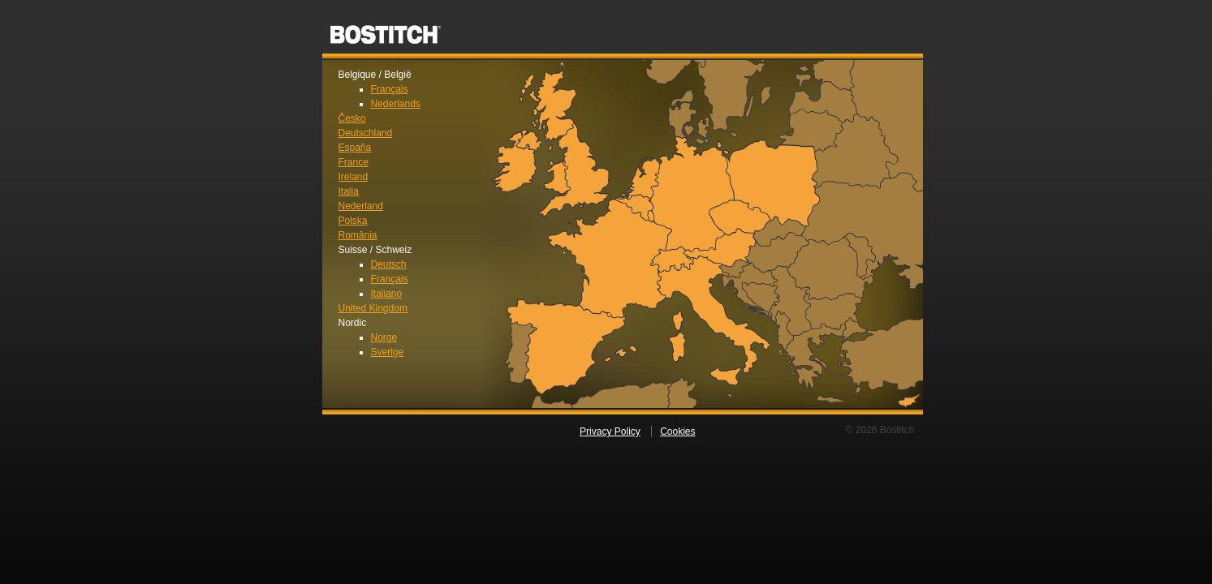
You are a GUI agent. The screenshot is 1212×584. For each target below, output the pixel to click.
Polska (353, 220)
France (354, 162)
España (355, 147)
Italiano (387, 293)
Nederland (361, 206)
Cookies (677, 431)
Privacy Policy (610, 431)
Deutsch (389, 264)
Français (389, 89)
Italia (349, 191)
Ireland (354, 176)
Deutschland (366, 133)
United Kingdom (373, 308)
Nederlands (396, 104)
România (358, 235)
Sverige (387, 352)
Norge (384, 337)
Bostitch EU (385, 29)
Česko (352, 118)
